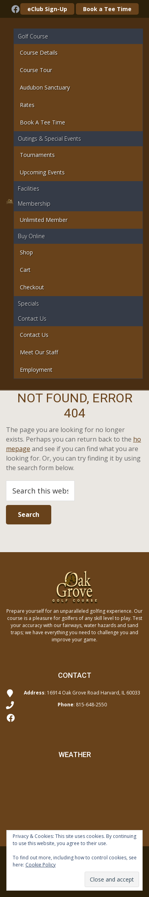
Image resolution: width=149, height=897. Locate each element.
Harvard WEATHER (74, 798)
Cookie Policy (40, 864)
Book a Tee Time (107, 9)
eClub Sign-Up (47, 9)
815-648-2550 (91, 704)
